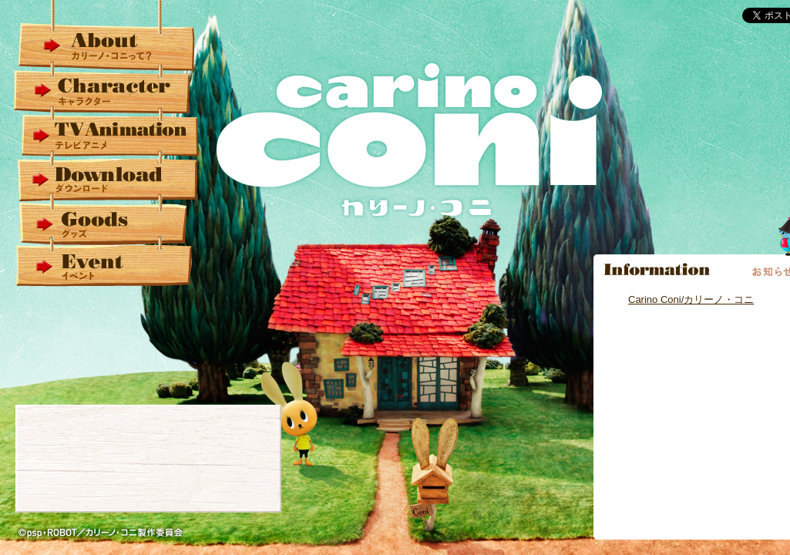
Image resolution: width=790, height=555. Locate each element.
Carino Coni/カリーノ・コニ (691, 299)
